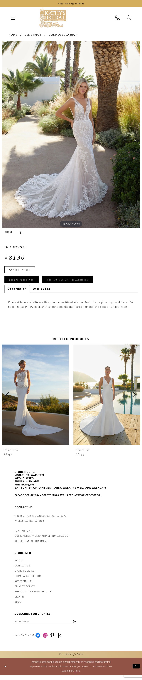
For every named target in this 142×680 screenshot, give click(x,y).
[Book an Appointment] (71, 4)
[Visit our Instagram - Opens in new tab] (46, 640)
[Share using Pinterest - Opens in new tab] (21, 233)
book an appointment (24, 282)
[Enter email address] (50, 625)
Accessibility (24, 585)
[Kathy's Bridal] (52, 18)
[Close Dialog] (5, 671)
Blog (18, 605)
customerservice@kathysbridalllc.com (42, 539)
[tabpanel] (71, 135)
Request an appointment (31, 545)
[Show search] (129, 18)
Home (13, 35)
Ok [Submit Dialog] (136, 671)
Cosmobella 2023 (63, 35)
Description (17, 292)
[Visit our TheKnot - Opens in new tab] (62, 640)
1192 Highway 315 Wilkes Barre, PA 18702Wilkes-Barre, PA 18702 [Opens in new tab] (40, 522)
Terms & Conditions (28, 579)
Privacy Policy (25, 590)
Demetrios (33, 35)
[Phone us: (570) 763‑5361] (117, 18)
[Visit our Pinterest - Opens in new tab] (54, 640)
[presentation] (35, 398)
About (19, 564)
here (77, 676)
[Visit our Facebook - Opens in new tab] (38, 640)
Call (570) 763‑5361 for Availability (75, 282)
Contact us (22, 569)
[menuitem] (13, 18)
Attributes (41, 292)
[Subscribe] (82, 625)
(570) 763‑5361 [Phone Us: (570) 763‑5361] (23, 534)
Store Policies (24, 574)
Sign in (19, 600)
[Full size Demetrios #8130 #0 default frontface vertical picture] (71, 135)
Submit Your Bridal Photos (33, 595)
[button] (13, 18)
